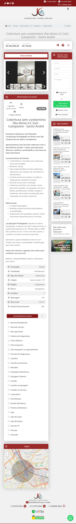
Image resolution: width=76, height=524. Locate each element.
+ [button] (6, 451)
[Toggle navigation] (68, 9)
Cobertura (37, 26)
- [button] (6, 454)
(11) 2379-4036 (66, 1)
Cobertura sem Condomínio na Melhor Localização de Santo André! (61, 131)
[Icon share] (5, 3)
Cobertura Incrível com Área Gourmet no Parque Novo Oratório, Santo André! (61, 150)
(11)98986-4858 (65, 5)
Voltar (68, 26)
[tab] (12, 56)
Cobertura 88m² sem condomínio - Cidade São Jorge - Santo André (61, 187)
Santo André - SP (25, 26)
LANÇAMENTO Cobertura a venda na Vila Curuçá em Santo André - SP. (61, 205)
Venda (15, 26)
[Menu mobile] (38, 13)
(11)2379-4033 (51, 1)
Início (8, 26)
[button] (9, 72)
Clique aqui (57, 232)
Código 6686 (47, 26)
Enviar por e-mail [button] (61, 93)
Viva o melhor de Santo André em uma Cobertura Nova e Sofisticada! (61, 169)
